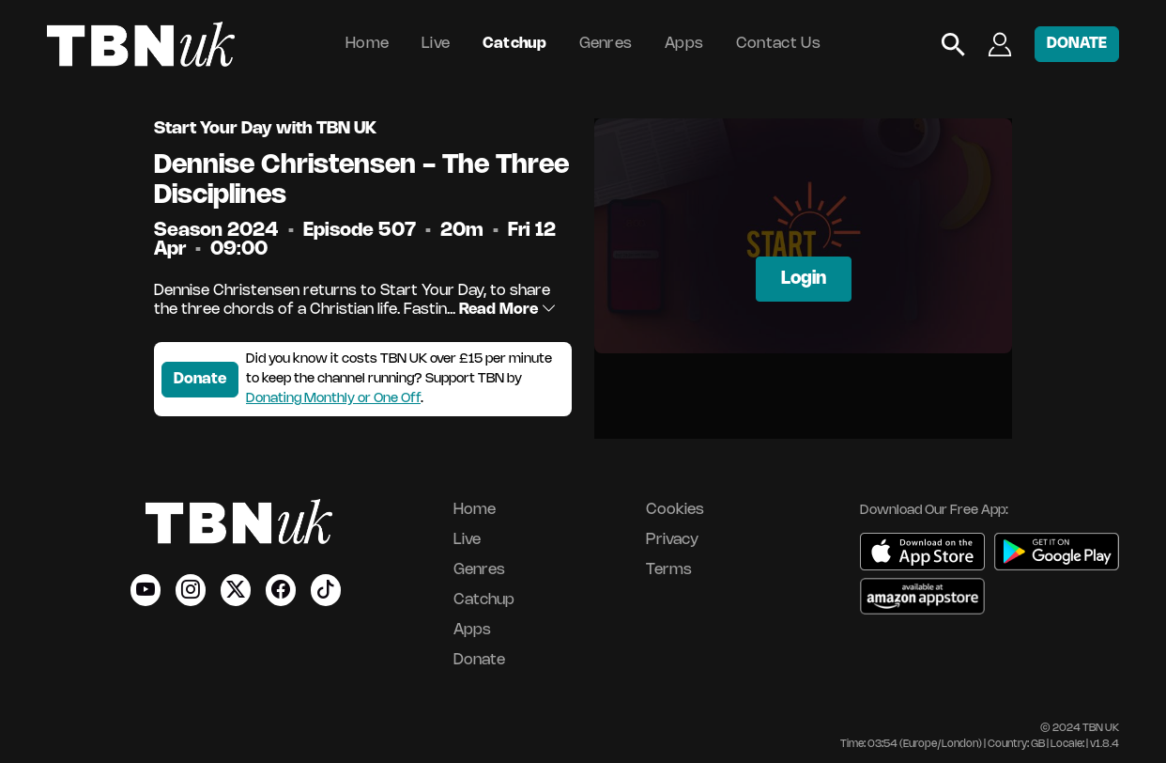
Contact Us (778, 44)
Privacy (672, 540)
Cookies (675, 510)
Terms (669, 570)
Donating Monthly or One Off (333, 399)
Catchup (514, 44)
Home (367, 44)
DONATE (1077, 44)
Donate (200, 379)
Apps (684, 44)
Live (436, 44)
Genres (606, 44)
